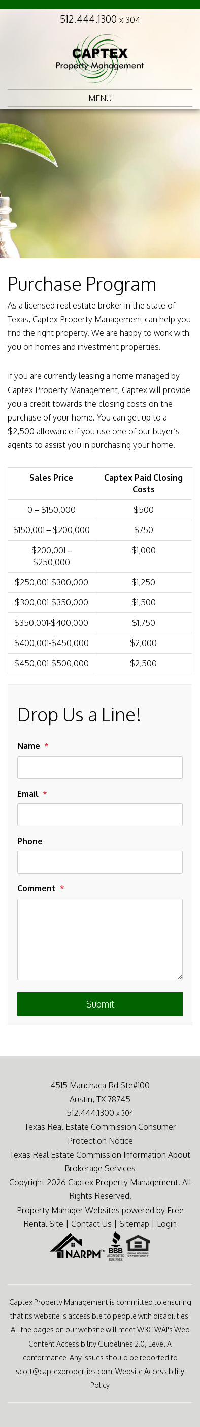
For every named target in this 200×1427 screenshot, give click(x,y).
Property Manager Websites (68, 1210)
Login (167, 1224)
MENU (100, 98)
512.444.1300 (100, 18)
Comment (36, 888)
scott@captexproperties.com (64, 1371)
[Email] (100, 814)
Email (28, 794)
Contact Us (91, 1224)
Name (28, 746)
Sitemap (134, 1224)
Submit (100, 1004)
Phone (30, 841)
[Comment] (100, 939)
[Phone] (100, 862)
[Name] (100, 767)
